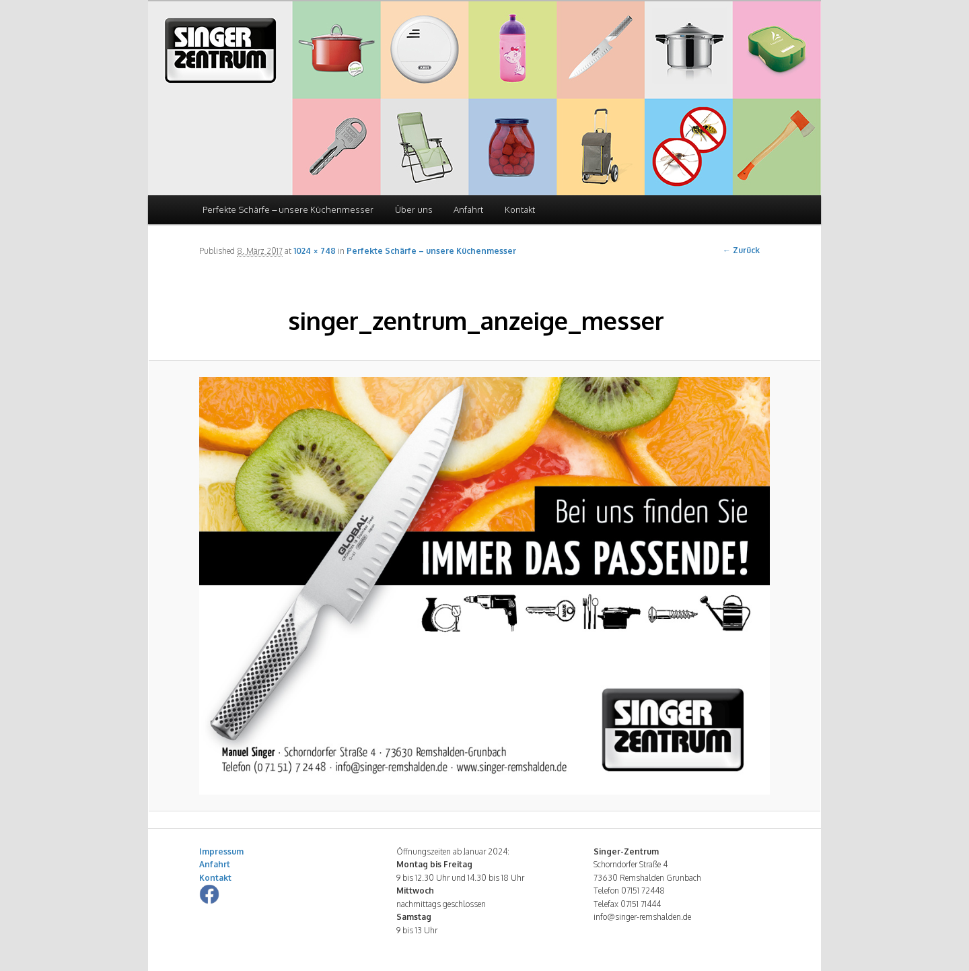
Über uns (414, 209)
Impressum (221, 851)
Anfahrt (468, 209)
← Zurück (741, 250)
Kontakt (520, 209)
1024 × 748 (314, 251)
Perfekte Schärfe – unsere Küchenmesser (288, 209)
